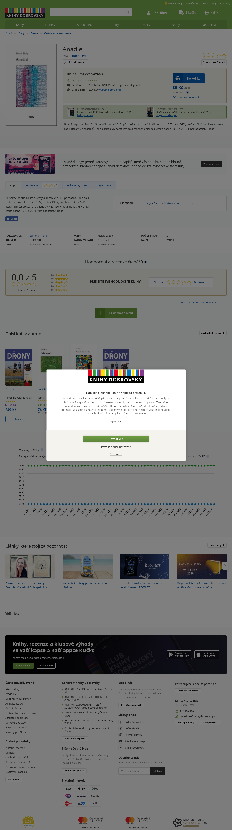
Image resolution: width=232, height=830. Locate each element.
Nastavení (116, 454)
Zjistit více (116, 421)
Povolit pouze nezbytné (116, 447)
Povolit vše (116, 439)
